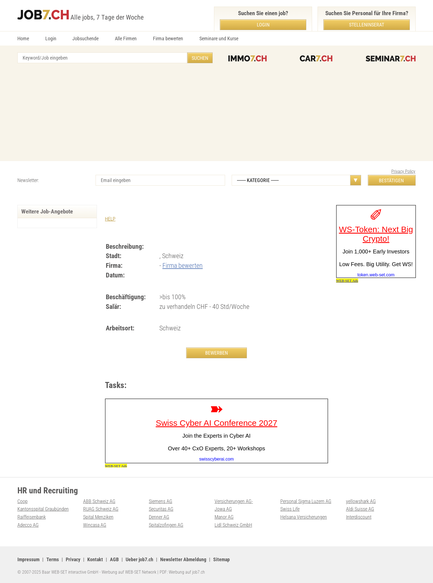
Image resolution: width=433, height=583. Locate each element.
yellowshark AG (361, 501)
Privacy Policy (403, 171)
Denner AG (159, 517)
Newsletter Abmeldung (183, 559)
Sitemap (221, 559)
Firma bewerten (168, 38)
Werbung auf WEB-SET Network (129, 572)
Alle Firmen (126, 38)
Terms (52, 559)
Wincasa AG (94, 525)
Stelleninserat (366, 25)
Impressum (28, 559)
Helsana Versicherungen (303, 517)
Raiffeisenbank (31, 517)
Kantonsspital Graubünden (43, 509)
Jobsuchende (85, 38)
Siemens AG (160, 501)
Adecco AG (28, 525)
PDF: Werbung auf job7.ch (182, 572)
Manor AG (224, 517)
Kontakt (95, 559)
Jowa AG (223, 509)
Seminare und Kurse (218, 38)
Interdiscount (358, 517)
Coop (22, 501)
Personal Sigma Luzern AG (305, 501)
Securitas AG (161, 509)
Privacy (73, 559)
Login (50, 38)
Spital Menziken (98, 517)
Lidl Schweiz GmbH (233, 525)
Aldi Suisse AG (360, 509)
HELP (110, 219)
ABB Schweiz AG (99, 501)
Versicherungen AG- (234, 501)
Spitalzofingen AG (166, 525)
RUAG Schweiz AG (100, 509)
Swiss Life (290, 509)
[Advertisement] (216, 112)
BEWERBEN (216, 353)
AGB (114, 559)
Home (23, 38)
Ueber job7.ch (139, 559)
